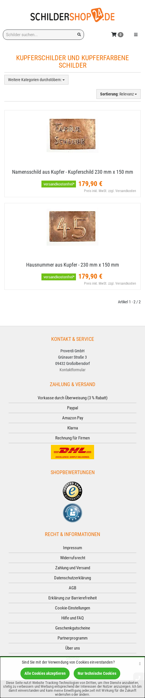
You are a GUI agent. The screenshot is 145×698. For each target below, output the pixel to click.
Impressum (72, 547)
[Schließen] (140, 663)
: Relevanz (118, 94)
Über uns (72, 648)
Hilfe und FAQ (72, 618)
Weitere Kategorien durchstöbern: (36, 79)
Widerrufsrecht (72, 557)
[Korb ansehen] (117, 34)
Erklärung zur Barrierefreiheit (72, 598)
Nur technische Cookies (97, 673)
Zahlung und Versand (72, 567)
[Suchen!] (79, 35)
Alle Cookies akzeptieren (45, 673)
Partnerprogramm (72, 638)
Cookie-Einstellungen (72, 608)
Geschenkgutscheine (72, 628)
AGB (72, 588)
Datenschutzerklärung (72, 577)
